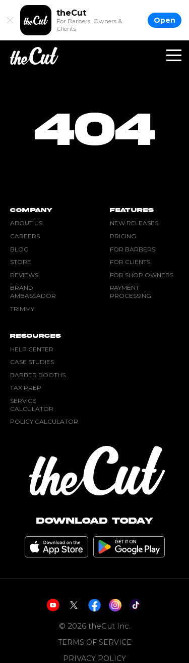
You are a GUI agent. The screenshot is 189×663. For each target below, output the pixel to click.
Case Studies (32, 362)
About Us (26, 223)
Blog (19, 249)
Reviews (24, 275)
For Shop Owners (141, 275)
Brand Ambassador (33, 291)
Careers (25, 236)
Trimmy (22, 309)
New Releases (134, 223)
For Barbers (132, 249)
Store (20, 262)
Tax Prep (25, 387)
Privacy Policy (94, 658)
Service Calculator (31, 405)
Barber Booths (38, 375)
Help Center (31, 349)
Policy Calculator (44, 421)
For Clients (130, 262)
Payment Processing (130, 291)
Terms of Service (95, 642)
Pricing (123, 236)
